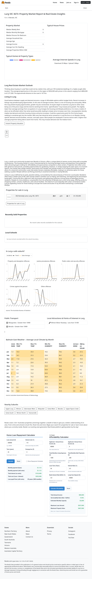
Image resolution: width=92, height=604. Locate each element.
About (28, 531)
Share (85, 8)
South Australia (10, 540)
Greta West (51, 409)
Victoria (7, 545)
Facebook (71, 534)
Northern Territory (11, 531)
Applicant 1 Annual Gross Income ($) (58, 445)
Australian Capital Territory (13, 551)
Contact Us (29, 537)
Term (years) (15, 452)
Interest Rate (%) (76, 468)
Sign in (76, 2)
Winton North (21, 413)
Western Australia (10, 548)
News (62, 2)
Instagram (71, 531)
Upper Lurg (9, 409)
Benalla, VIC (13, 18)
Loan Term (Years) (58, 468)
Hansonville (33, 413)
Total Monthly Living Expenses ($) (58, 457)
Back (6, 8)
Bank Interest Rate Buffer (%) (58, 478)
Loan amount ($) (15, 443)
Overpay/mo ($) (34, 452)
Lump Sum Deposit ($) (76, 478)
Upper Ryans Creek (72, 409)
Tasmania (8, 542)
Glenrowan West (29, 409)
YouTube (71, 538)
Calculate (10, 461)
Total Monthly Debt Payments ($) (76, 457)
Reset (18, 461)
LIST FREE (86, 2)
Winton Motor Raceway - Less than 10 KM (64, 323)
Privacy (49, 531)
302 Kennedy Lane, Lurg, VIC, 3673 (27, 196)
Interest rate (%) (34, 443)
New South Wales (10, 534)
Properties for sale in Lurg (15, 204)
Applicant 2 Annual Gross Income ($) (76, 445)
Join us (69, 2)
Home (55, 2)
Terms (49, 534)
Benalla (60, 409)
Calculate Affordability (57, 488)
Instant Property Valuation (14, 123)
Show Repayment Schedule (34, 461)
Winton (18, 409)
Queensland (9, 537)
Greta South (10, 413)
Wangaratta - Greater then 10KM (18, 323)
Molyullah (41, 409)
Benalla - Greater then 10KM (16, 327)
